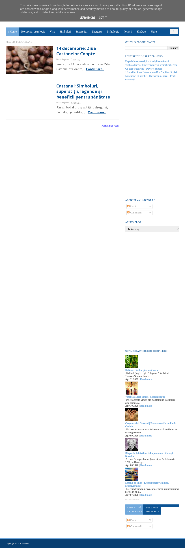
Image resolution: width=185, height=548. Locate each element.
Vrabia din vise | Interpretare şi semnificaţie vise (151, 65)
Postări (132, 206)
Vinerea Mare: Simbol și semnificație (145, 396)
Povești (128, 31)
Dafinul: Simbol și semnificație (141, 370)
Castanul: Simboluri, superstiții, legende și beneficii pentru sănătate (81, 91)
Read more (146, 379)
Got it (103, 17)
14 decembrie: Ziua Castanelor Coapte (74, 51)
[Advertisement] (152, 139)
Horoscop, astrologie (33, 31)
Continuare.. (93, 69)
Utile (154, 31)
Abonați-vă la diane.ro (134, 509)
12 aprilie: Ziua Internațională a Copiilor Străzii (151, 72)
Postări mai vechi (108, 125)
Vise (52, 31)
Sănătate (142, 31)
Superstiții (82, 31)
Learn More (87, 17)
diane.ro (25, 543)
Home (13, 31)
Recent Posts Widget (131, 499)
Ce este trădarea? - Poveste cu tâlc (143, 68)
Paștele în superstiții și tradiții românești (147, 61)
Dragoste (97, 31)
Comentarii (134, 212)
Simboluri (65, 31)
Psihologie (113, 31)
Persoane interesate (152, 509)
